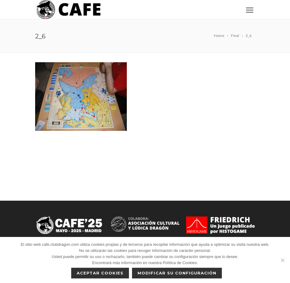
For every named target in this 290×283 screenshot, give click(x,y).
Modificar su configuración (177, 272)
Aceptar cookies (100, 272)
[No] (282, 260)
